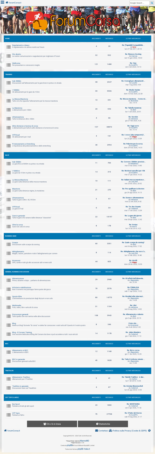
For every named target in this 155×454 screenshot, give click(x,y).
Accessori (16, 261)
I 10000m (15, 90)
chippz (134, 137)
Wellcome (16, 63)
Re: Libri (133, 305)
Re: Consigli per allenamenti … (133, 81)
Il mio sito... (133, 323)
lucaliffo (134, 65)
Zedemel (134, 209)
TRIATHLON (9, 371)
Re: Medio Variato (133, 90)
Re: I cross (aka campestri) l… (133, 135)
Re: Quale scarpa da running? (133, 242)
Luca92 (134, 83)
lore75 (134, 227)
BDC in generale (18, 359)
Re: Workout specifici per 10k (133, 171)
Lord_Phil (134, 182)
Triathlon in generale (20, 386)
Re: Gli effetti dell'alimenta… (133, 278)
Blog (14, 323)
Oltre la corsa (17, 225)
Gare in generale (18, 216)
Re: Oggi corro (133, 126)
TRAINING (8, 74)
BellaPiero (134, 164)
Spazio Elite (17, 296)
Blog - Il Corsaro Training (22, 332)
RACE (7, 155)
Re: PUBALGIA (133, 287)
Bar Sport (16, 404)
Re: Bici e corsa (133, 350)
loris (134, 47)
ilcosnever (134, 325)
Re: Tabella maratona (133, 108)
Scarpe (15, 243)
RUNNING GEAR (10, 236)
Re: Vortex (133, 225)
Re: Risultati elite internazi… (133, 296)
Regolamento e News (20, 45)
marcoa (134, 56)
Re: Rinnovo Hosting (133, 54)
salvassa (134, 119)
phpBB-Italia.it (84, 449)
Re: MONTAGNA (133, 404)
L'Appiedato (134, 280)
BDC (6, 344)
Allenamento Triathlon (21, 377)
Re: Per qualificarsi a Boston (133, 189)
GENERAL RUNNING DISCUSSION (17, 272)
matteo (134, 379)
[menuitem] (128, 430)
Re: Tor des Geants (133, 207)
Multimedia (16, 305)
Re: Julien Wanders (133, 332)
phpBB (70, 445)
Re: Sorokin (133, 117)
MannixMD (84, 441)
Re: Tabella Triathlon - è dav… (133, 377)
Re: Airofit (133, 260)
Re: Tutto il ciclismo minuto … (133, 359)
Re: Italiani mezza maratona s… (133, 180)
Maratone (16, 189)
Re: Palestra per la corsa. (133, 144)
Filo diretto (16, 54)
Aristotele (134, 101)
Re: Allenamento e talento (133, 314)
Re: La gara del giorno (133, 216)
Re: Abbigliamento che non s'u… (133, 251)
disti (134, 110)
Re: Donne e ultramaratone (133, 198)
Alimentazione (18, 278)
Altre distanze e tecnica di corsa (25, 126)
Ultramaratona (18, 117)
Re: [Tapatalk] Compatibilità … (133, 45)
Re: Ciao (133, 63)
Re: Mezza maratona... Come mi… (133, 99)
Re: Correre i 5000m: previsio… (133, 162)
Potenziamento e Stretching (23, 144)
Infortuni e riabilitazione (21, 287)
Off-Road (16, 135)
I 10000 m (16, 171)
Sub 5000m (16, 81)
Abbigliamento (18, 252)
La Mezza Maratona (20, 99)
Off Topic (16, 413)
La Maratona (17, 108)
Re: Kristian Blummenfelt (133, 386)
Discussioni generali (20, 314)
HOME (7, 38)
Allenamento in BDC (20, 350)
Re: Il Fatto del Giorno (133, 413)
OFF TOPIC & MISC (12, 397)
